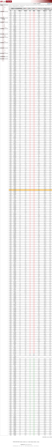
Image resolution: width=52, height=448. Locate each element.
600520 (11, 200)
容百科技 (15, 53)
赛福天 (15, 280)
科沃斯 (15, 150)
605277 (11, 347)
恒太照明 (15, 232)
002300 (11, 372)
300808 (11, 373)
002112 (11, 254)
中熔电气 (15, 127)
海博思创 (15, 81)
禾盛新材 (15, 192)
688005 (11, 53)
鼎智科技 (15, 46)
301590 (11, 157)
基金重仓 (3, 51)
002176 (11, 111)
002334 (11, 154)
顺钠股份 (15, 314)
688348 (11, 177)
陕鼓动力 (15, 225)
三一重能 (15, 303)
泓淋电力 (15, 216)
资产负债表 (3, 24)
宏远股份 (15, 343)
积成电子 (15, 299)
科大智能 (15, 231)
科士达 (15, 199)
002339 (11, 299)
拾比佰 (15, 140)
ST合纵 (15, 186)
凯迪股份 (15, 289)
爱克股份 (15, 44)
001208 (11, 395)
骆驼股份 (15, 51)
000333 (11, 362)
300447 (11, 403)
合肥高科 (15, 187)
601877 (11, 112)
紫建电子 (15, 77)
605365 (11, 409)
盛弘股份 (15, 408)
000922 (11, 206)
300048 (11, 69)
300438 (11, 30)
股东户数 (3, 45)
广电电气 (15, 340)
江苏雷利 (15, 114)
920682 (11, 209)
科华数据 (15, 246)
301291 (11, 381)
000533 (11, 314)
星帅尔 (15, 288)
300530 (11, 73)
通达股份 (15, 119)
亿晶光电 (15, 17)
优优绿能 (15, 157)
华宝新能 (15, 102)
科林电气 (15, 203)
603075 (11, 325)
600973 (11, 163)
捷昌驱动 (15, 240)
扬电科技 (15, 363)
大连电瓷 (15, 193)
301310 (11, 24)
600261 (11, 282)
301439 (11, 216)
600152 (11, 364)
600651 (11, 380)
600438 (11, 170)
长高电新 (15, 274)
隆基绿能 (15, 236)
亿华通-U (15, 165)
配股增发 (3, 55)
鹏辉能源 (15, 30)
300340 (11, 84)
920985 (11, 214)
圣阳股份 (15, 15)
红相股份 (15, 385)
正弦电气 (15, 379)
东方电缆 (15, 332)
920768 (11, 140)
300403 (11, 104)
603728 (11, 126)
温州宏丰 (15, 91)
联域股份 (15, 180)
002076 (11, 142)
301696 (11, 356)
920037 (11, 66)
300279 (11, 237)
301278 (11, 202)
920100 (11, 59)
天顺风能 (15, 297)
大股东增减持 (4, 41)
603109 (11, 103)
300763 (11, 76)
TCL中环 (15, 133)
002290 (11, 192)
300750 (11, 32)
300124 (11, 80)
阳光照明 (15, 282)
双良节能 (15, 399)
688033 (11, 327)
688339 (11, 165)
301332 (11, 262)
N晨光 (15, 386)
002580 (11, 15)
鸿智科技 (15, 244)
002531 (11, 297)
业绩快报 (3, 9)
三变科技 (15, 254)
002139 (11, 156)
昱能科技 (15, 177)
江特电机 (15, 111)
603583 (11, 240)
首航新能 (15, 166)
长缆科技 (15, 178)
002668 (11, 134)
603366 (11, 281)
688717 (11, 31)
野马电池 (15, 74)
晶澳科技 (15, 179)
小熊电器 (15, 393)
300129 (11, 388)
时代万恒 (15, 121)
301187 (11, 222)
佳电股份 (15, 206)
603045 (11, 25)
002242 (11, 229)
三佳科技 (15, 200)
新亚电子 (15, 347)
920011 (11, 386)
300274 (11, 39)
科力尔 (15, 290)
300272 (11, 311)
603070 (11, 201)
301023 (11, 284)
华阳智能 (15, 208)
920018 (11, 343)
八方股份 (15, 75)
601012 (11, 236)
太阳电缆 (15, 372)
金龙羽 (15, 83)
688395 (11, 379)
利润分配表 (3, 25)
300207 (11, 13)
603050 (11, 203)
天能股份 (15, 67)
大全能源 (15, 147)
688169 (11, 164)
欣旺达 (15, 13)
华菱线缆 (15, 395)
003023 (11, 333)
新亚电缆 (15, 319)
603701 (11, 400)
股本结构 (3, 43)
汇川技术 (15, 80)
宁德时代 (15, 32)
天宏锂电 (15, 82)
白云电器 (15, 384)
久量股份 (15, 373)
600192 (11, 276)
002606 (11, 193)
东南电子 (15, 243)
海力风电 (15, 217)
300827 (11, 328)
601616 (11, 340)
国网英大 (15, 143)
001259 (11, 312)
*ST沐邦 (15, 410)
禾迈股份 (15, 106)
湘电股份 (15, 394)
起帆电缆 (15, 47)
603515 (11, 371)
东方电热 (15, 261)
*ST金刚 (15, 366)
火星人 (15, 195)
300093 (11, 366)
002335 (11, 246)
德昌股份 (15, 185)
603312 (11, 90)
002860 (11, 288)
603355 (11, 313)
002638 (11, 335)
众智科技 (15, 252)
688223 (11, 207)
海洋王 (15, 355)
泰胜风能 (15, 388)
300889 (11, 44)
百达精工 (15, 260)
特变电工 (15, 215)
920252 (11, 82)
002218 (11, 402)
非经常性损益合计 (4, 27)
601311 (11, 51)
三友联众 (15, 247)
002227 (11, 365)
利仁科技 (15, 312)
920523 (11, 43)
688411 (11, 81)
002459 (11, 179)
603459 (11, 23)
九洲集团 (15, 369)
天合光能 (15, 125)
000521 (11, 230)
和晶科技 (15, 237)
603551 (11, 132)
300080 (11, 194)
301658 (11, 166)
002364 (11, 21)
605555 (11, 185)
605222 (11, 47)
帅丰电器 (15, 117)
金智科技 (15, 184)
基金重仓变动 (4, 52)
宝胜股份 (15, 163)
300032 (11, 392)
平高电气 (15, 295)
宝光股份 (15, 37)
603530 (11, 349)
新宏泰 (15, 269)
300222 (11, 231)
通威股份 (15, 170)
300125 (11, 96)
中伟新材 (15, 97)
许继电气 (15, 171)
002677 (11, 268)
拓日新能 (15, 402)
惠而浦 (15, 14)
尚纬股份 (15, 141)
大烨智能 (15, 223)
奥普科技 (15, 132)
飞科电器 (15, 255)
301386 (11, 273)
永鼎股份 (15, 22)
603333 (11, 141)
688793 (11, 239)
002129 (11, 133)
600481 (11, 399)
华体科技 (15, 188)
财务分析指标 (4, 7)
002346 (11, 172)
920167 (11, 169)
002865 (11, 407)
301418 (11, 155)
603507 (11, 120)
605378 (11, 74)
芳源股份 (15, 45)
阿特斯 (15, 149)
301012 (11, 363)
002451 (11, 291)
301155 (11, 217)
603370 (11, 136)
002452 (11, 274)
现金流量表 (3, 26)
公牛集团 (15, 377)
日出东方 (15, 281)
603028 (11, 280)
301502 (11, 208)
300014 (11, 36)
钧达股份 (15, 407)
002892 (11, 290)
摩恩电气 (15, 291)
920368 (11, 329)
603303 (11, 387)
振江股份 (15, 120)
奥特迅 (15, 365)
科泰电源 (15, 191)
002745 (11, 348)
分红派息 (3, 54)
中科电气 (15, 173)
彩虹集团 (15, 333)
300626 (11, 342)
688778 (11, 52)
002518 (11, 199)
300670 (11, 223)
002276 (11, 275)
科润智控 (15, 238)
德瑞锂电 (15, 43)
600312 (11, 295)
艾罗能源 (15, 31)
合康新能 (15, 69)
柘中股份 (15, 172)
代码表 (51, 3)
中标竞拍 (3, 16)
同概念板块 (3, 21)
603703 (11, 336)
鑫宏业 (15, 24)
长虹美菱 (15, 230)
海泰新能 (15, 214)
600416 (11, 394)
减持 (2, 13)
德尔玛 (15, 262)
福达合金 (15, 25)
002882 (11, 83)
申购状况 (3, 10)
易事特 (15, 344)
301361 (11, 252)
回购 (2, 14)
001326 (11, 180)
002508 (11, 358)
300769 (11, 38)
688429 (11, 95)
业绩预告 (3, 8)
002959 (11, 393)
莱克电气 (15, 313)
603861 (11, 384)
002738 (11, 370)
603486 (11, 150)
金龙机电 (15, 392)
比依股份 (15, 401)
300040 (11, 369)
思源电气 (15, 65)
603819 (11, 318)
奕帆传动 (15, 284)
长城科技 (15, 151)
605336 (11, 117)
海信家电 (15, 259)
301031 (11, 127)
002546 (11, 304)
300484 (11, 99)
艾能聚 (15, 210)
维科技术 (15, 364)
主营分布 (3, 30)
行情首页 (3, 6)
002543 (11, 334)
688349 (11, 303)
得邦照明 (15, 387)
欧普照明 (15, 371)
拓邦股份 (15, 156)
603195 (11, 377)
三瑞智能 (15, 356)
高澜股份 (15, 98)
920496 (11, 305)
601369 (11, 225)
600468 (11, 283)
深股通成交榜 (4, 35)
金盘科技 (15, 378)
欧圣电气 (15, 222)
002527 (11, 118)
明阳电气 (15, 381)
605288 (11, 289)
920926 (11, 244)
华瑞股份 (15, 342)
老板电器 (15, 358)
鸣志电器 (15, 126)
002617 (11, 58)
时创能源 (15, 95)
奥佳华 (15, 158)
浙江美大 (15, 268)
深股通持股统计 (4, 36)
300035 (11, 173)
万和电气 (15, 334)
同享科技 (15, 169)
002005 (11, 292)
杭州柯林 (15, 89)
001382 (11, 319)
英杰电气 (15, 162)
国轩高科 (15, 16)
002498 (11, 326)
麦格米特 (15, 105)
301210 (11, 245)
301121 (11, 77)
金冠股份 (15, 296)
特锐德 (15, 267)
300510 (11, 296)
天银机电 (15, 62)
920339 (11, 232)
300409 (11, 68)
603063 (11, 350)
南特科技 (15, 277)
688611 (11, 89)
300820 (11, 162)
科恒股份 (15, 84)
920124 (11, 277)
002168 (11, 320)
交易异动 (3, 38)
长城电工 (15, 276)
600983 (11, 14)
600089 (11, 215)
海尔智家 (15, 310)
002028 (11, 65)
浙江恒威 (15, 61)
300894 (11, 195)
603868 (11, 255)
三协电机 (15, 59)
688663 (11, 341)
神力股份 (15, 318)
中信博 (15, 135)
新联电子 (15, 304)
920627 (11, 28)
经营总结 (3, 57)
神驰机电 (15, 103)
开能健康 (15, 311)
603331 (11, 260)
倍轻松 (15, 239)
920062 (11, 238)
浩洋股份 (15, 148)
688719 (11, 88)
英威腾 (15, 154)
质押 (2, 15)
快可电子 (15, 202)
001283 (11, 29)
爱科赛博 (15, 88)
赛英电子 (15, 357)
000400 (11, 171)
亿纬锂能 (15, 36)
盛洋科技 (15, 336)
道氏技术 (15, 68)
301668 (11, 258)
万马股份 (15, 275)
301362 (11, 54)
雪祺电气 (15, 253)
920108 (11, 128)
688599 (11, 125)
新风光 (15, 341)
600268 (11, 321)
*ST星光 (15, 142)
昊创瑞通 (15, 258)
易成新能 (15, 194)
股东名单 (3, 44)
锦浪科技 (15, 76)
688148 (11, 45)
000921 (11, 259)
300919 (11, 97)
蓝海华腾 (15, 99)
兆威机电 (15, 110)
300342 (11, 62)
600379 (11, 37)
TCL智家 (15, 134)
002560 (11, 119)
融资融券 (3, 40)
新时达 (15, 118)
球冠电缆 (15, 209)
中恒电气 (15, 21)
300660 (11, 114)
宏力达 (15, 306)
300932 (11, 247)
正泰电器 (15, 112)
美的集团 (15, 362)
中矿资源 (15, 370)
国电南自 (15, 321)
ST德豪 (15, 292)
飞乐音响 (15, 380)
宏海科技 (15, 128)
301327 (11, 102)
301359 (11, 243)
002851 (11, 105)
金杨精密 (15, 245)
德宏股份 (15, 400)
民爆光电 (15, 54)
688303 (11, 147)
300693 (11, 408)
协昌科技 (15, 155)
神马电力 (15, 349)
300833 (11, 148)
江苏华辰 (15, 251)
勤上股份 (15, 335)
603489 (11, 75)
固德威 (15, 60)
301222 (11, 61)
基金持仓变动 (4, 50)
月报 (2, 12)
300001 (11, 267)
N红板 (15, 23)
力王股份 (15, 28)
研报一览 (3, 23)
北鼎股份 (15, 224)
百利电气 (15, 283)
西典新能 (15, 90)
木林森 (15, 348)
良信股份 (15, 113)
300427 (11, 385)
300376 (11, 344)
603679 (11, 188)
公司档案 (3, 29)
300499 (11, 98)
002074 (11, 16)
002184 (11, 298)
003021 (11, 110)
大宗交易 (3, 39)
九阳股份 (15, 229)
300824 (11, 224)
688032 (11, 106)
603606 (11, 332)
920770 (11, 210)
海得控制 (15, 298)
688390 (11, 60)
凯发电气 (15, 266)
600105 (11, 22)
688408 (11, 135)
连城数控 (15, 329)
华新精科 (15, 136)
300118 (11, 351)
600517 (11, 143)
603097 (11, 251)
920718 (11, 187)
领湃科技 (15, 73)
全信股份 (15, 403)
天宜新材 (15, 327)
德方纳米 (15, 38)
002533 (11, 221)
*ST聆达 (15, 96)
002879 (11, 178)
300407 (11, 266)
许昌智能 (15, 305)
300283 (11, 91)
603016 (11, 269)
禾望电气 (15, 350)
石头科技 (15, 164)
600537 (11, 17)
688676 (11, 378)
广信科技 (15, 66)
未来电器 (15, 273)
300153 (11, 191)
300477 (11, 186)
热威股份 (15, 325)
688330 (11, 306)
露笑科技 (15, 58)
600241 (11, 121)
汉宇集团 (15, 104)
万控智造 (15, 201)
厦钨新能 (15, 52)
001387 (11, 253)
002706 (11, 113)
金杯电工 (15, 221)
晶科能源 (15, 207)
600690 (11, 310)
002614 (11, 158)
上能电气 (15, 328)
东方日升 (15, 351)
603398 (11, 410)
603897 (11, 151)
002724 (11, 355)
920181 (11, 357)
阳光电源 (15, 39)
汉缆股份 (15, 326)
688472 (11, 149)
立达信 (15, 409)
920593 (11, 46)
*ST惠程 (15, 320)
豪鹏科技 (15, 29)
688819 (11, 67)
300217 (11, 261)
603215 (11, 401)
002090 (11, 184)
